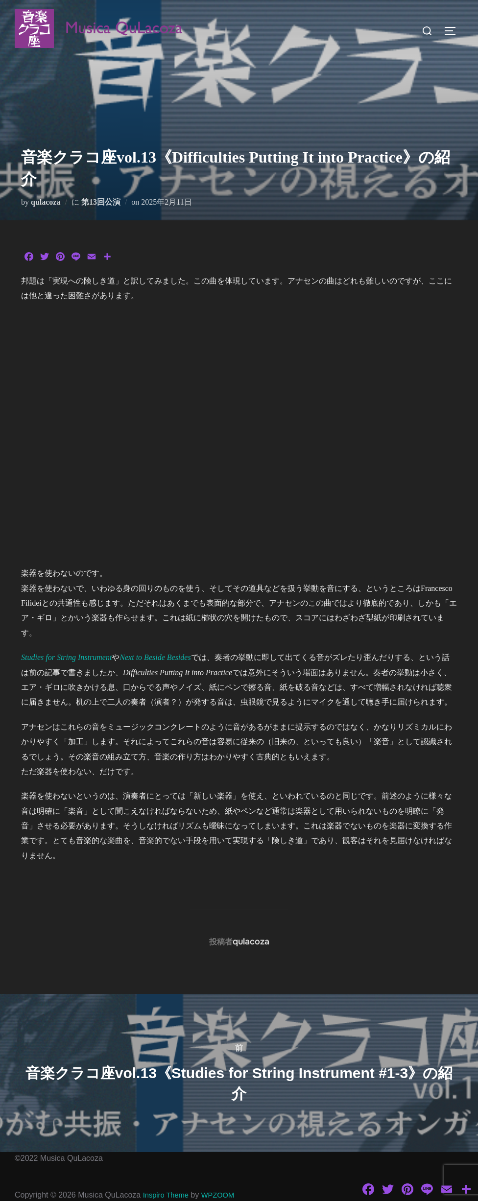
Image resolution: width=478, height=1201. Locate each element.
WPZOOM (223, 1195)
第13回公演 (100, 202)
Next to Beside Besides (155, 657)
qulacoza (45, 202)
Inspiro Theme (168, 1195)
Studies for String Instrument (66, 657)
